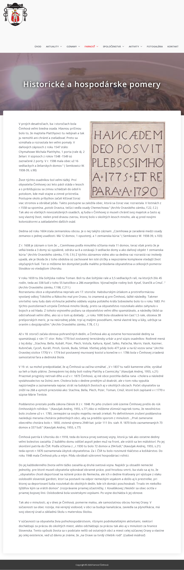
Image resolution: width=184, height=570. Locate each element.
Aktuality (52, 46)
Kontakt (173, 46)
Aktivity (134, 46)
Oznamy (72, 46)
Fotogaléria (155, 46)
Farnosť (90, 46)
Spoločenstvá (112, 46)
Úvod (38, 46)
